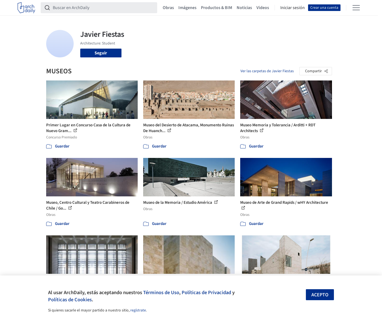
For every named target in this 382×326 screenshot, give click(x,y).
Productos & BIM (216, 8)
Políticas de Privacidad (206, 292)
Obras (168, 8)
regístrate (138, 310)
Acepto (319, 294)
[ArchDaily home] (26, 7)
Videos (262, 8)
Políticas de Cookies (70, 299)
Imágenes (187, 8)
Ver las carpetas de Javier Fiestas (267, 71)
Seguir (101, 53)
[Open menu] (356, 7)
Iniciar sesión (292, 8)
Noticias (244, 8)
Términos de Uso (161, 292)
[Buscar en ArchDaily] (103, 7)
